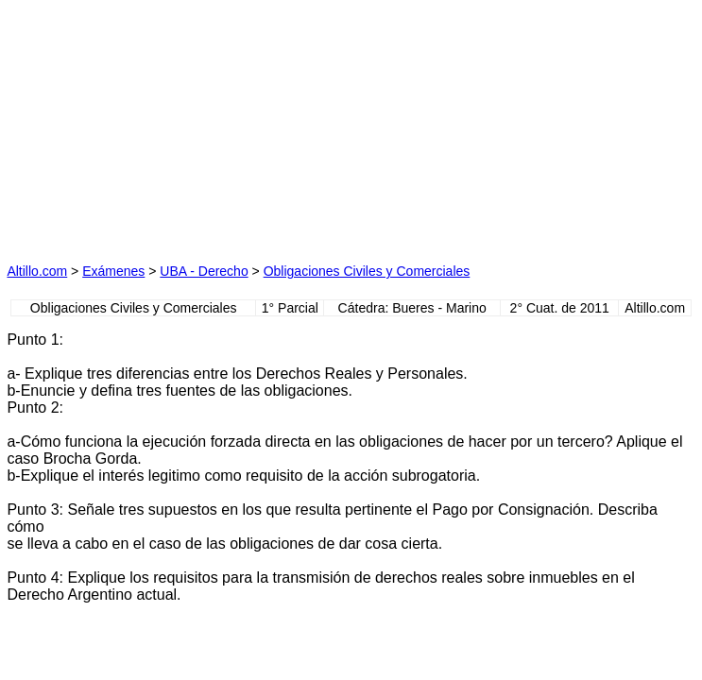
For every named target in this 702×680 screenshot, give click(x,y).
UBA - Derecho (204, 271)
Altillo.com (37, 271)
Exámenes (113, 271)
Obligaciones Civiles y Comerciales (367, 271)
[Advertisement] (175, 125)
